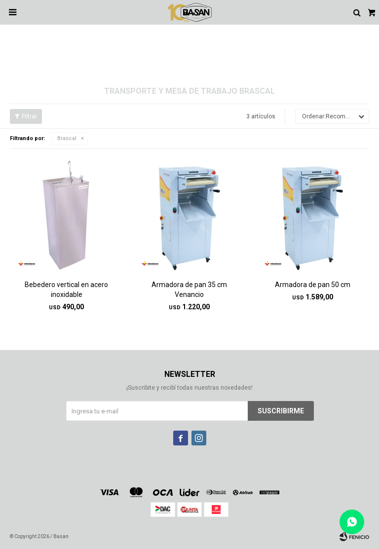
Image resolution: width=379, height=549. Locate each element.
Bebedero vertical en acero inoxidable (66, 289)
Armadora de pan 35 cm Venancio (189, 289)
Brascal (66, 138)
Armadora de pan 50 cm (312, 285)
